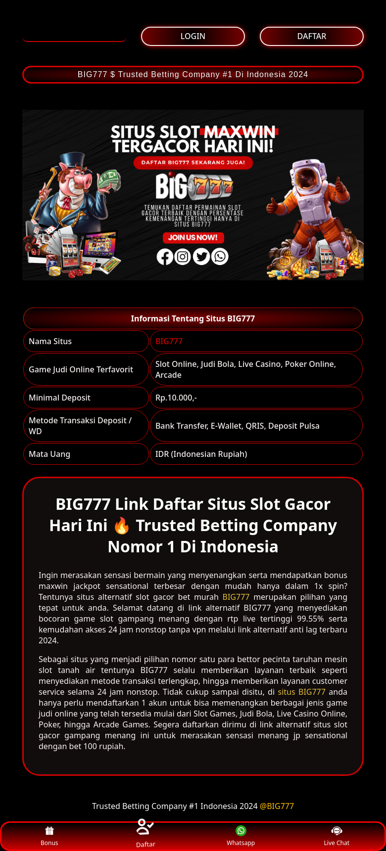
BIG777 (169, 341)
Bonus (49, 836)
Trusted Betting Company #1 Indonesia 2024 (175, 806)
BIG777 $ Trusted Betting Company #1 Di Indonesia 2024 (193, 74)
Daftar (145, 836)
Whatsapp (241, 836)
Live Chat (336, 836)
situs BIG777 (301, 691)
